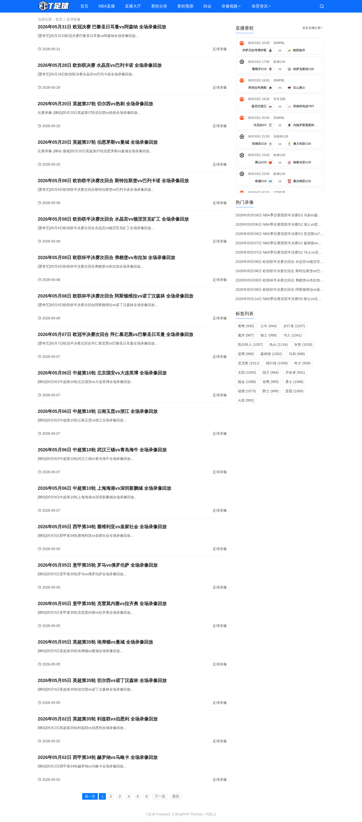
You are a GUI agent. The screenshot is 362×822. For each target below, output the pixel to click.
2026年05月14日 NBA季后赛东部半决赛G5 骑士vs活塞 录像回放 (286, 299)
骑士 (268, 335)
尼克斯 (248, 363)
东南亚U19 (281, 136)
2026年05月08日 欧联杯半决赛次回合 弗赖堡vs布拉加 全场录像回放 (106, 257)
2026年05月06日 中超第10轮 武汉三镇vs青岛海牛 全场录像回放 (102, 449)
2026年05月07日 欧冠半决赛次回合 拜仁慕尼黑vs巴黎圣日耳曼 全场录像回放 (115, 334)
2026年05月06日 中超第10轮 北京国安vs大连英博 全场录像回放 (102, 372)
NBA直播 (107, 6)
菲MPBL (279, 43)
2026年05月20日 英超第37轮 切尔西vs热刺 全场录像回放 (95, 103)
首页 (84, 6)
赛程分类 (159, 6)
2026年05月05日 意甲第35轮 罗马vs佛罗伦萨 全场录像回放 (98, 565)
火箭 (246, 400)
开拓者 (295, 372)
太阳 (247, 372)
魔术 (246, 335)
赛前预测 (185, 6)
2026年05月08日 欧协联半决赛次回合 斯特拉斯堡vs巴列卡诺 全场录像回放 (113, 180)
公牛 (268, 326)
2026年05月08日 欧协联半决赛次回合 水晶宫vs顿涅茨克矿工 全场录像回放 (113, 219)
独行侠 (277, 363)
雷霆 (294, 391)
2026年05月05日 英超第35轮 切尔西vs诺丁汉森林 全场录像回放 (102, 680)
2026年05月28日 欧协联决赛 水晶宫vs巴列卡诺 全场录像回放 (100, 65)
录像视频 (229, 6)
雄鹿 (247, 391)
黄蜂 (246, 326)
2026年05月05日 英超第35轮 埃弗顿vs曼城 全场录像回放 (95, 642)
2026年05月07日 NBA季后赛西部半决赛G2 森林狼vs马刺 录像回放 (288, 243)
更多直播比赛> (312, 28)
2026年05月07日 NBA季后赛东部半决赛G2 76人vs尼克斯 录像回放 (288, 252)
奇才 (302, 363)
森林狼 (271, 354)
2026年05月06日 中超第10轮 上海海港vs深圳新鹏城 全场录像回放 (104, 488)
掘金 (247, 382)
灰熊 (303, 345)
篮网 (246, 354)
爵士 (270, 391)
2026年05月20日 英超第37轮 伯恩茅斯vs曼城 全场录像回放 (98, 142)
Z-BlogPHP (181, 814)
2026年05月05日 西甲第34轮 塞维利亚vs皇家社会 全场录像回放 (102, 526)
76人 (292, 335)
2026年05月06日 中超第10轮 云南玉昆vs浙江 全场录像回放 (98, 411)
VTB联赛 (280, 192)
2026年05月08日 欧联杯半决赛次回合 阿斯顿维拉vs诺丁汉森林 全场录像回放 (115, 296)
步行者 (294, 326)
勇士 (294, 382)
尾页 (175, 796)
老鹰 (270, 382)
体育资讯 (260, 6)
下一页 (160, 796)
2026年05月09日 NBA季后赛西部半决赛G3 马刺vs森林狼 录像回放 (288, 215)
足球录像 (73, 19)
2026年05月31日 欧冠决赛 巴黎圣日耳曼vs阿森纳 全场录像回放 (102, 26)
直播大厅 (133, 6)
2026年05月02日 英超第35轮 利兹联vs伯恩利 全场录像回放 (98, 718)
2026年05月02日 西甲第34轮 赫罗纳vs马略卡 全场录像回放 (98, 757)
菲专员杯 (280, 99)
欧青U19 (279, 62)
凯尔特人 (250, 345)
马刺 (297, 354)
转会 (207, 6)
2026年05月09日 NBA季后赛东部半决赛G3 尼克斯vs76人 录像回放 (288, 234)
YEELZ (210, 814)
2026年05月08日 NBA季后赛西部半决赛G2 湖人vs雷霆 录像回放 (286, 224)
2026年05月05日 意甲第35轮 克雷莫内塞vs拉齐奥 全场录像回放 (102, 603)
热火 (278, 345)
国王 (270, 372)
